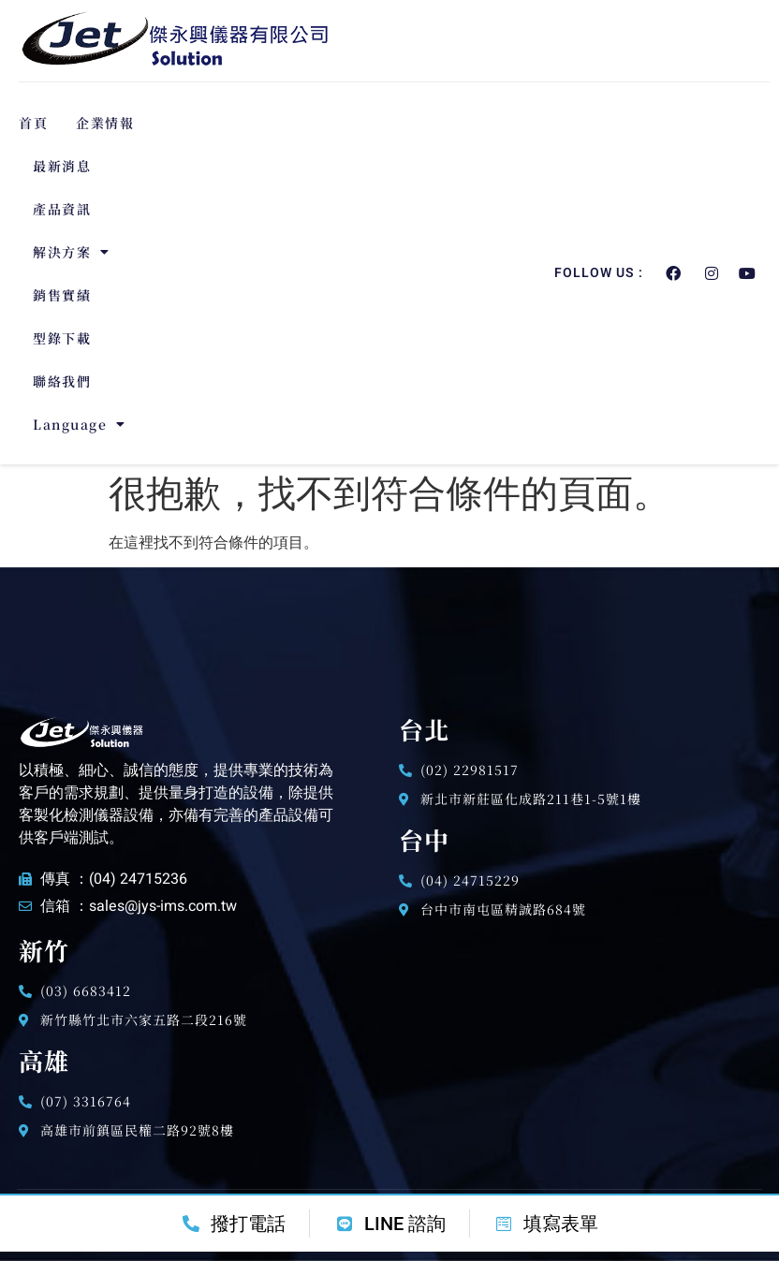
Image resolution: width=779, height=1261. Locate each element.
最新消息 (62, 165)
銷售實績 (62, 295)
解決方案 (71, 252)
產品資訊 (62, 208)
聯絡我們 (62, 381)
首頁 (33, 122)
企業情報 (105, 122)
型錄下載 (62, 338)
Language (79, 424)
